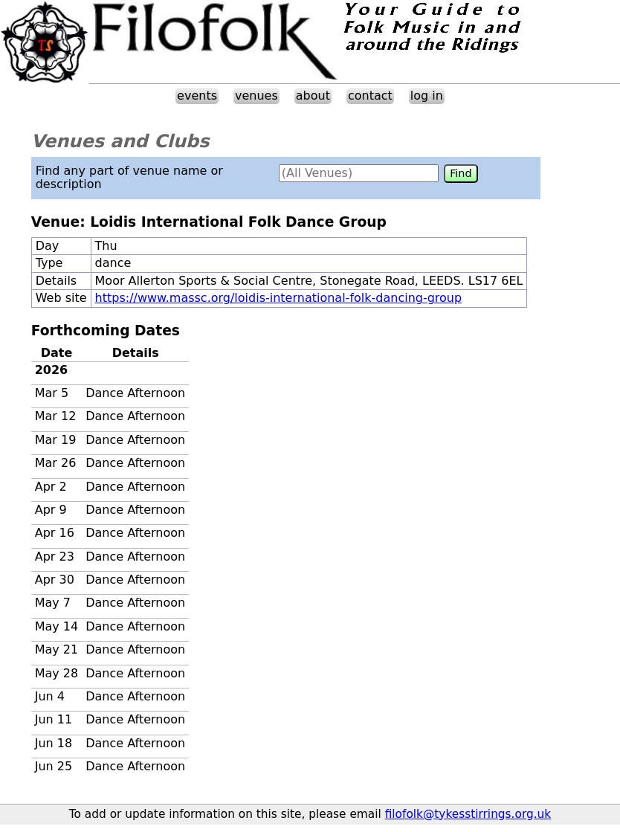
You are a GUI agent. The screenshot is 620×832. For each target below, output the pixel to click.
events (197, 95)
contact (370, 95)
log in (426, 95)
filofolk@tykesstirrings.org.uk (468, 814)
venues (256, 95)
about (313, 95)
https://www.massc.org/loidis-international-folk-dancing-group (278, 298)
